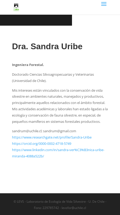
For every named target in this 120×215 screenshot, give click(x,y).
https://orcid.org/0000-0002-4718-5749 (41, 143)
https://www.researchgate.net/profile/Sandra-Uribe (52, 137)
